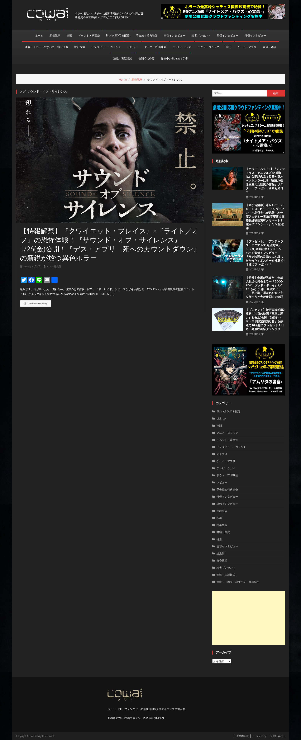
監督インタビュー (227, 35)
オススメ (222, 454)
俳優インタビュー (255, 35)
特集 (219, 539)
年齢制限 (222, 511)
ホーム (39, 35)
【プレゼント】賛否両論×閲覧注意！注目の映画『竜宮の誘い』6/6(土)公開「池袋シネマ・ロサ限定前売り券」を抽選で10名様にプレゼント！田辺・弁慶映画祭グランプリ (265, 319)
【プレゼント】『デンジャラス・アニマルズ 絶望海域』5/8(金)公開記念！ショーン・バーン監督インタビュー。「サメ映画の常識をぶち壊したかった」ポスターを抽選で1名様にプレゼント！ (265, 253)
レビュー (132, 47)
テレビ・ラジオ (182, 47)
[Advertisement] (248, 618)
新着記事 (55, 35)
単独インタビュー (174, 35)
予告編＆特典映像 (146, 35)
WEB (228, 47)
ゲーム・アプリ (247, 47)
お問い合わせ (278, 736)
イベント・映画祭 (89, 35)
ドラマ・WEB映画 (155, 47)
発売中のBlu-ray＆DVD (174, 58)
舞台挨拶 (79, 47)
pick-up (221, 418)
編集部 (221, 553)
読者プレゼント (201, 35)
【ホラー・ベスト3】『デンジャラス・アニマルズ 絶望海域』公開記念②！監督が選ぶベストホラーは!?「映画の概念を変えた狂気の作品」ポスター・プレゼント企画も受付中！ (265, 180)
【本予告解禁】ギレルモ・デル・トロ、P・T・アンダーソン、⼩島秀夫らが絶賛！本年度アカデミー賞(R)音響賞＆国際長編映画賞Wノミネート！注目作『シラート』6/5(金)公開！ (265, 216)
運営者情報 (242, 736)
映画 (69, 35)
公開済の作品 (146, 58)
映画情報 (222, 525)
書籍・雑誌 (269, 47)
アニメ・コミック (208, 47)
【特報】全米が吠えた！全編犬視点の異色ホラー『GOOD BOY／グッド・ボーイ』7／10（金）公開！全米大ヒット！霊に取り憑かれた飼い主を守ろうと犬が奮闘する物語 (264, 287)
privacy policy (259, 736)
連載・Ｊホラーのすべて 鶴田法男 (46, 47)
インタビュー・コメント (106, 47)
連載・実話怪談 (122, 58)
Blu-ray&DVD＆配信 (118, 35)
